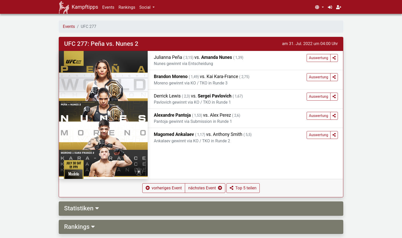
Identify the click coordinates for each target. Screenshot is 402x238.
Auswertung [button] (318, 58)
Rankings (126, 7)
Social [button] (145, 7)
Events (108, 7)
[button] (319, 7)
